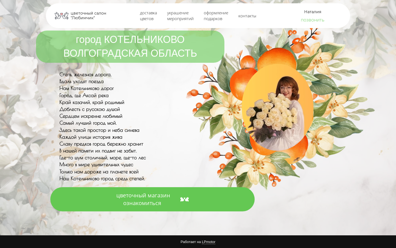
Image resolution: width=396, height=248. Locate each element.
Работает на (198, 242)
